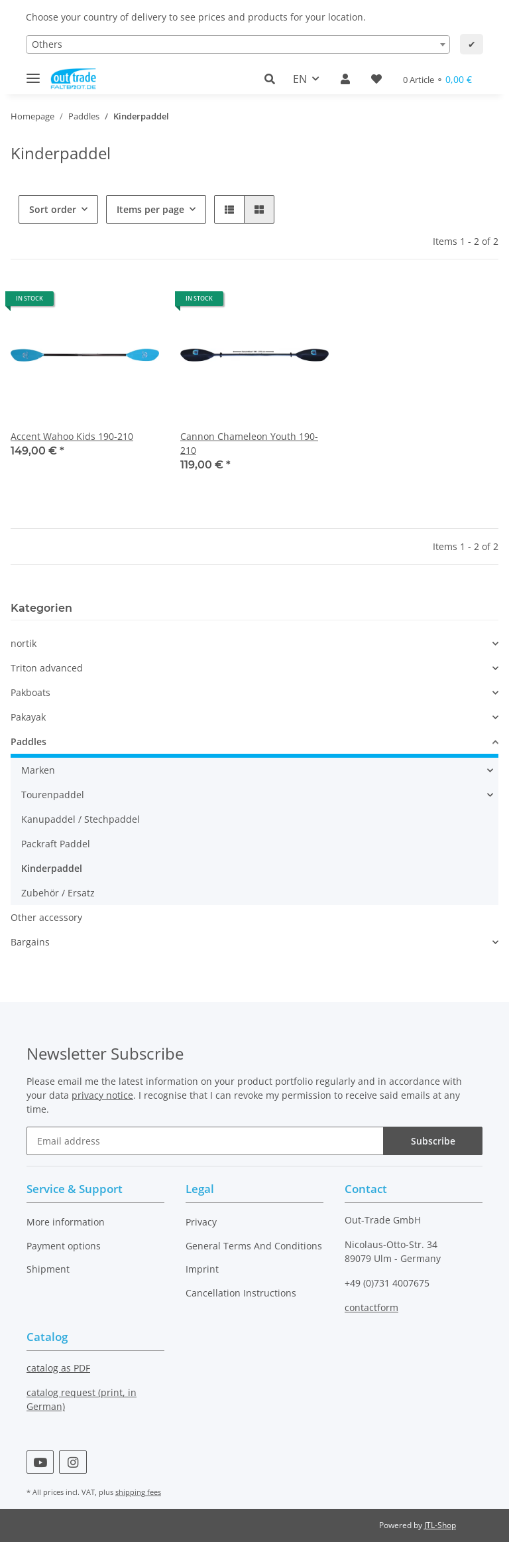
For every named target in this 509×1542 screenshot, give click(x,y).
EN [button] (300, 79)
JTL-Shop (440, 1525)
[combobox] (238, 44)
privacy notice (102, 1095)
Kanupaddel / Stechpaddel (80, 819)
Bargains (30, 942)
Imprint (202, 1269)
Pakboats (30, 692)
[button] (273, 79)
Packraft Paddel (55, 843)
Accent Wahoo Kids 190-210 (72, 436)
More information (66, 1222)
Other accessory (46, 917)
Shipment (48, 1269)
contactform (371, 1307)
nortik (23, 643)
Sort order (52, 209)
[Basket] (437, 79)
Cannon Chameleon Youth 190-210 (249, 443)
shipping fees (138, 1492)
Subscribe (433, 1141)
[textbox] (238, 44)
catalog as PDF (58, 1368)
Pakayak (28, 717)
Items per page (150, 209)
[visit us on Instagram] (72, 1462)
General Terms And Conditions (254, 1245)
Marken (38, 770)
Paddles (28, 741)
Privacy (201, 1222)
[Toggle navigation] (33, 72)
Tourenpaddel (52, 794)
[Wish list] (376, 79)
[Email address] (205, 1141)
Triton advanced (47, 668)
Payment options (64, 1245)
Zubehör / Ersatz (58, 892)
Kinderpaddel (51, 868)
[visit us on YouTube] (40, 1462)
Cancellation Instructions (241, 1293)
